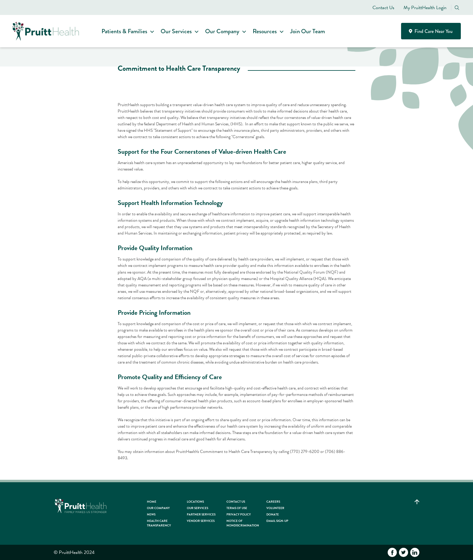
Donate (272, 514)
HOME (151, 501)
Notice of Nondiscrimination (242, 523)
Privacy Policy (238, 514)
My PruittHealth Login (425, 7)
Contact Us (383, 7)
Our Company (224, 31)
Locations (195, 501)
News (151, 514)
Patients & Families (126, 31)
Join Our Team (309, 31)
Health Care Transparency (159, 523)
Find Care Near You (431, 31)
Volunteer (275, 508)
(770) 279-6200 (304, 451)
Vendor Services (201, 521)
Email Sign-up (277, 521)
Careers (273, 501)
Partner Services (201, 514)
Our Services (178, 31)
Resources (266, 31)
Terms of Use (236, 508)
